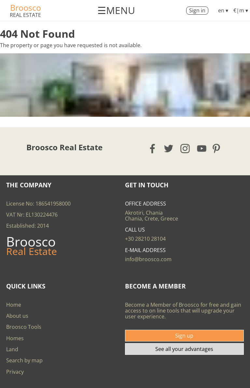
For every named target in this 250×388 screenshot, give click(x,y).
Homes (15, 338)
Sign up (184, 335)
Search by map (24, 360)
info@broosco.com (148, 259)
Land (12, 349)
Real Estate (25, 15)
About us (17, 315)
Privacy (15, 371)
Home (13, 304)
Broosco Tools (23, 326)
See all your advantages (184, 349)
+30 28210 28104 (145, 238)
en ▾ (223, 10)
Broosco (25, 7)
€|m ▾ (240, 10)
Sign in (197, 10)
